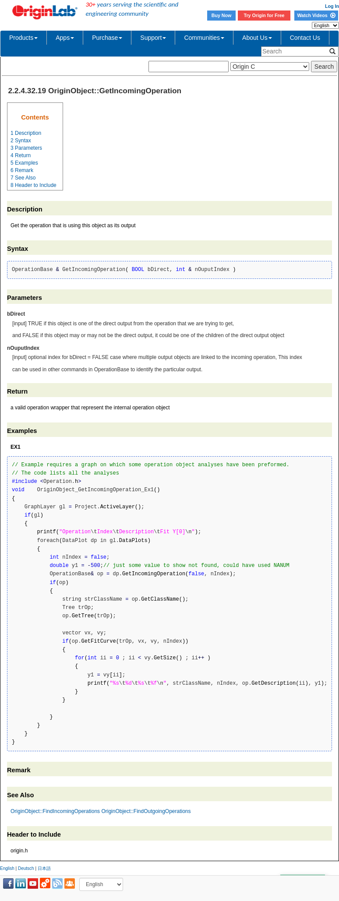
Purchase (107, 37)
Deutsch (26, 868)
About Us (257, 37)
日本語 (44, 868)
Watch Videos (316, 15)
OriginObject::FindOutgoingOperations (146, 811)
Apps (65, 37)
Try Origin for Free (264, 15)
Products (23, 37)
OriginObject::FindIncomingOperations (55, 811)
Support (153, 37)
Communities (204, 37)
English (7, 868)
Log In (332, 6)
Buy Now (222, 15)
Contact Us (305, 37)
